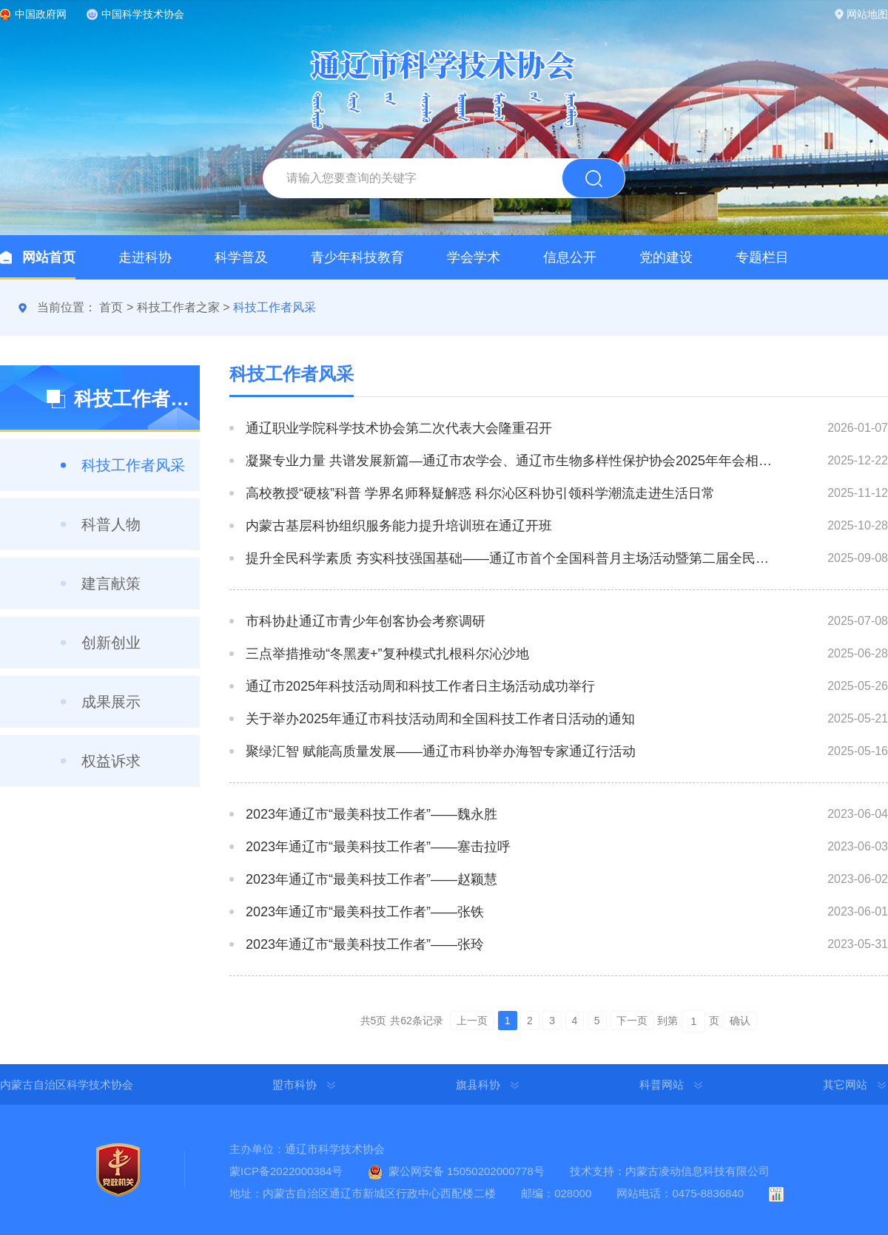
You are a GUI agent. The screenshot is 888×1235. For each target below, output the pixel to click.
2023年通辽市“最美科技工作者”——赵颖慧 (371, 879)
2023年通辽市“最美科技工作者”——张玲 (365, 944)
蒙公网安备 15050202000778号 (466, 1171)
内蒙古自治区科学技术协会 (66, 1084)
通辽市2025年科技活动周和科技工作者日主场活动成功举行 (420, 686)
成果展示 (111, 702)
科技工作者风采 (274, 307)
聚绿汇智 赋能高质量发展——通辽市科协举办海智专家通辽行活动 (441, 751)
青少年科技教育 (357, 257)
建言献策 (111, 583)
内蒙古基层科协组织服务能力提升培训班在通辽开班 (399, 525)
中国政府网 (41, 14)
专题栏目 (762, 257)
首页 (111, 307)
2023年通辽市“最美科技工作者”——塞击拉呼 (378, 846)
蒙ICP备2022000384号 (286, 1171)
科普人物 (111, 524)
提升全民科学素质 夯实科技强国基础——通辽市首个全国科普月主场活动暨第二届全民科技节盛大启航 (509, 558)
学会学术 (473, 257)
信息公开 (569, 257)
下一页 (632, 1020)
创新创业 (111, 643)
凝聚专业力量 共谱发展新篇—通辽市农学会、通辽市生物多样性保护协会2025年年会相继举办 (509, 460)
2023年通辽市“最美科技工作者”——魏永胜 (371, 814)
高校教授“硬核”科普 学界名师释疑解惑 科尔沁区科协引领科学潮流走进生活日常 (480, 493)
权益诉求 (111, 761)
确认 (740, 1020)
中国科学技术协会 (142, 14)
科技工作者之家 (178, 307)
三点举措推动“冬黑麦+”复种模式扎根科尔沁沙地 (387, 653)
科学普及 (241, 257)
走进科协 (145, 257)
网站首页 (48, 257)
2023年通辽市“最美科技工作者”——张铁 (365, 911)
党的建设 (666, 257)
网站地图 (867, 14)
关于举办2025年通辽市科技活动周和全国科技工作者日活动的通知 (440, 718)
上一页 (472, 1020)
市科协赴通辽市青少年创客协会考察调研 (365, 621)
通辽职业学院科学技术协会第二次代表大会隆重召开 (399, 428)
